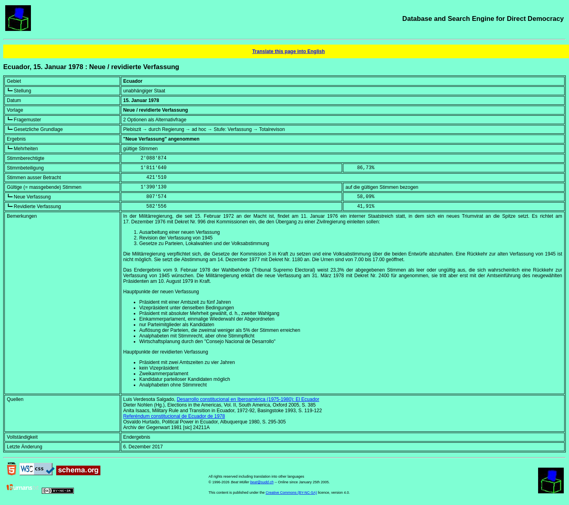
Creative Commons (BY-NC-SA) (291, 493)
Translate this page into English (288, 51)
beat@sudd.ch (261, 482)
